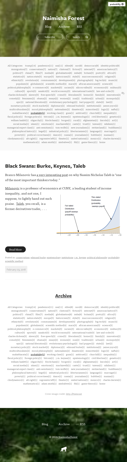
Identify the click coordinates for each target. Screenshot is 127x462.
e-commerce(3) (41, 87)
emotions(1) (47, 124)
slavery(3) (34, 94)
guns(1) (70, 113)
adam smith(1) (49, 142)
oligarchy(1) (37, 120)
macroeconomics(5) (92, 76)
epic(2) (19, 102)
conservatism (23, 257)
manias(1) (109, 135)
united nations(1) (79, 138)
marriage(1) (110, 131)
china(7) (29, 73)
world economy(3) (60, 91)
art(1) (115, 120)
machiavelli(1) (63, 124)
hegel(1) (43, 131)
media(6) (49, 73)
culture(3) (20, 91)
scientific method (14, 261)
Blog (48, 26)
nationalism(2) (62, 109)
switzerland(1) (99, 127)
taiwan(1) (97, 124)
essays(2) (53, 98)
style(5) (76, 76)
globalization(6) (64, 73)
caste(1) (77, 124)
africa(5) (111, 73)
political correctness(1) (39, 135)
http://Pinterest (74, 393)
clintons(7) (64, 69)
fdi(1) (76, 142)
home (102, 142)
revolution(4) (32, 80)
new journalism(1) (80, 127)
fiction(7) (77, 69)
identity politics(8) (110, 65)
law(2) (109, 102)
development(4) (67, 80)
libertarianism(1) (79, 131)
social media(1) (21, 124)
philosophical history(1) (24, 131)
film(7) (39, 73)
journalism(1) (82, 135)
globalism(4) (37, 84)
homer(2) (88, 94)
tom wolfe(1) (62, 127)
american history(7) (107, 69)
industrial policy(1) (58, 131)
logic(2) (105, 109)
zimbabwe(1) (65, 142)
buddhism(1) (115, 127)
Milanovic (12, 188)
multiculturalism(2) (19, 109)
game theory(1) (89, 142)
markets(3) (56, 87)
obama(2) (42, 98)
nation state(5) (34, 76)
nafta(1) (115, 109)
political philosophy (97, 257)
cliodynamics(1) (16, 138)
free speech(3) (48, 94)
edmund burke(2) (76, 105)
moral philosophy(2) (42, 109)
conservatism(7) (37, 69)
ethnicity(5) (17, 80)
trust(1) (86, 124)
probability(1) (38, 113)
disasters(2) (78, 109)
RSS (79, 26)
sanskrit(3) (43, 91)
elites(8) (69, 65)
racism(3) (69, 87)
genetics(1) (115, 116)
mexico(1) (95, 138)
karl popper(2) (86, 102)
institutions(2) (94, 105)
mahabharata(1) (20, 113)
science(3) (107, 84)
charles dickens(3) (17, 94)
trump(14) (30, 65)
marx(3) (72, 84)
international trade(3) (83, 91)
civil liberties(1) (99, 116)
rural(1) (77, 120)
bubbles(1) (96, 135)
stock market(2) (40, 105)
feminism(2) (28, 98)
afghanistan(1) (90, 120)
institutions (67, 257)
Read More (15, 249)
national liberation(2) (36, 102)
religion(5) (110, 76)
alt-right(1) (31, 138)
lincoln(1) (105, 120)
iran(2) (76, 98)
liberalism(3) (74, 94)
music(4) (112, 80)
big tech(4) (100, 80)
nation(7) (52, 69)
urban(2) (99, 98)
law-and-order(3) (105, 91)
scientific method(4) (56, 84)
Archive (64, 26)
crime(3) (61, 94)
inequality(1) (110, 113)
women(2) (65, 98)
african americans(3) (89, 84)
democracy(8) (91, 65)
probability (114, 257)
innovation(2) (113, 94)
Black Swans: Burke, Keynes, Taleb (45, 165)
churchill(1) (95, 113)
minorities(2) (92, 109)
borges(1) (66, 120)
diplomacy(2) (57, 105)
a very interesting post (52, 174)
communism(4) (49, 80)
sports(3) (31, 91)
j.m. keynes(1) (63, 116)
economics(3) (101, 87)
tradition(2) (87, 98)
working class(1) (55, 113)
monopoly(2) (113, 98)
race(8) (78, 65)
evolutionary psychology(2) (63, 102)
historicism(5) (63, 76)
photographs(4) (85, 80)
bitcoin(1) (49, 116)
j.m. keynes (80, 257)
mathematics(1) (31, 142)
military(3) (115, 87)
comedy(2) (14, 98)
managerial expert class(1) (20, 127)
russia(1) (68, 135)
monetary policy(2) (20, 105)
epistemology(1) (81, 116)
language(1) (96, 131)
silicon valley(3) (84, 87)
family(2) (100, 94)
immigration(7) (19, 69)
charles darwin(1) (112, 138)
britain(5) (89, 73)
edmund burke (38, 257)
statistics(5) (19, 76)
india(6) (78, 73)
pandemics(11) (45, 65)
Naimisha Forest (68, 436)
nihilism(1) (109, 124)
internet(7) (89, 69)
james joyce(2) (110, 105)
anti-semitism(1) (44, 127)
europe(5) (49, 76)
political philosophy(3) (19, 87)
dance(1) (57, 135)
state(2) (100, 102)
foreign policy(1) (33, 116)
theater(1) (64, 138)
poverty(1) (20, 135)
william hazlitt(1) (19, 120)
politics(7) (18, 73)
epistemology (54, 257)
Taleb (20, 203)
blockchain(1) (52, 120)
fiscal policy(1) (15, 116)
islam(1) (35, 124)
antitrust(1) (81, 113)
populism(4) (22, 84)
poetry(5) (100, 73)
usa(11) (59, 65)
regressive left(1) (48, 138)
